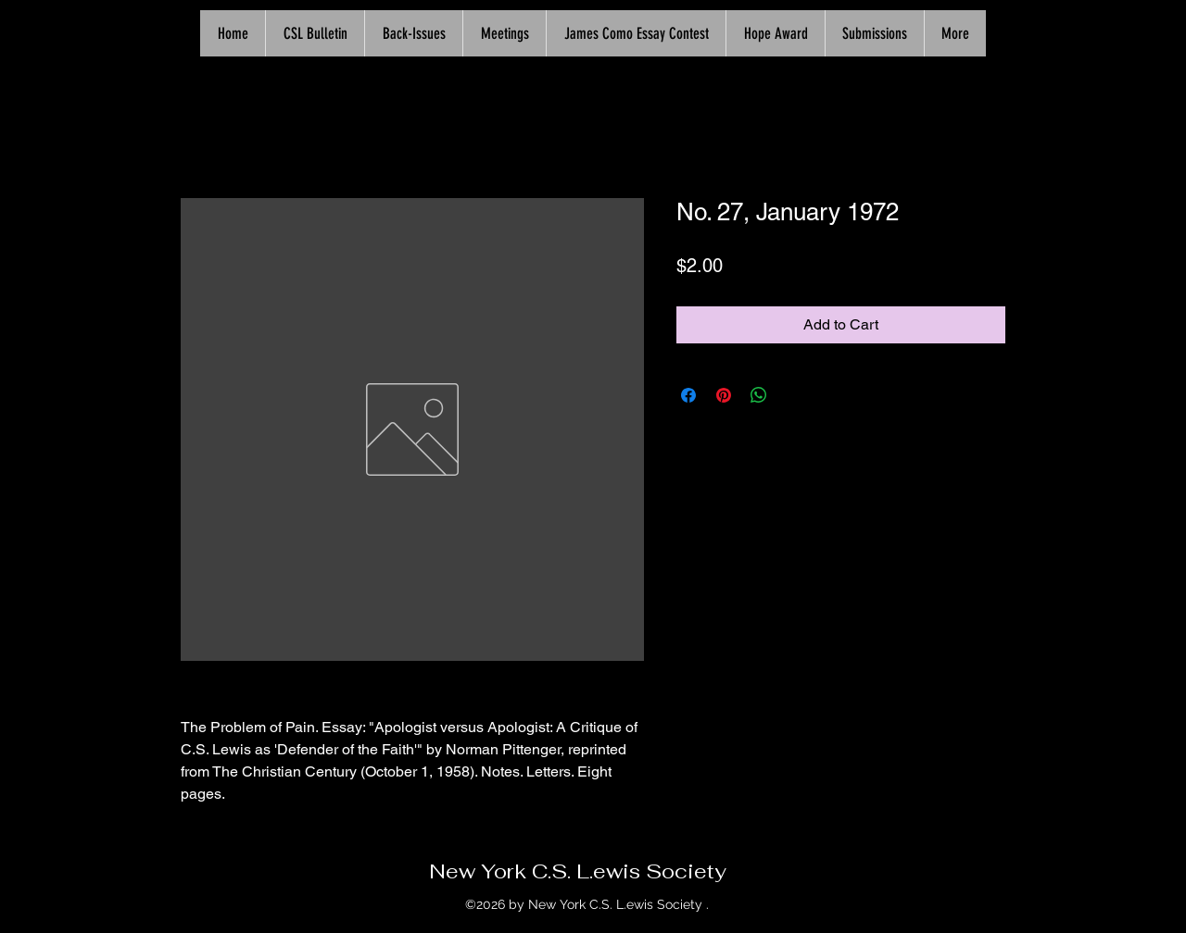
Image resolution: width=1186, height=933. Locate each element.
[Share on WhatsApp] (759, 395)
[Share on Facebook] (688, 395)
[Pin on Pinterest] (724, 395)
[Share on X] (794, 395)
